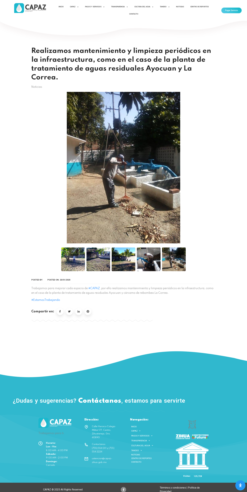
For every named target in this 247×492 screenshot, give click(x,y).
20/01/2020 (65, 280)
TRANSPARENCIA (119, 6)
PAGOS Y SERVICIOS (95, 6)
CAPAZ (74, 6)
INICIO (61, 7)
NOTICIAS (180, 7)
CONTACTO (133, 14)
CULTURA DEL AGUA (144, 6)
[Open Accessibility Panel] (240, 485)
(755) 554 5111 (205, 400)
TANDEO (165, 6)
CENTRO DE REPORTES (199, 7)
